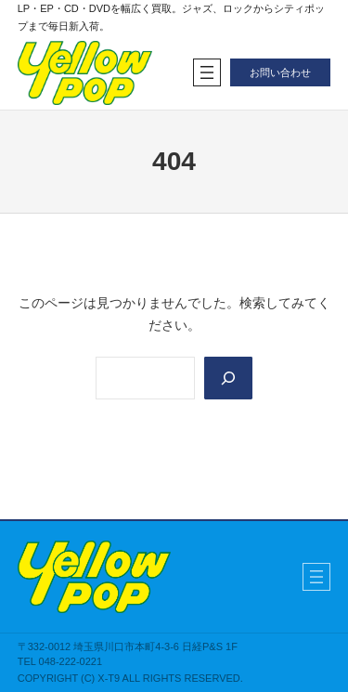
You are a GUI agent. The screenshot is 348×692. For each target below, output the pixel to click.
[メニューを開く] (207, 72)
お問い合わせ (280, 72)
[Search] (228, 378)
